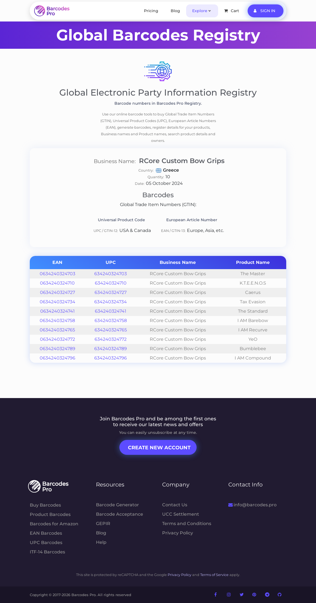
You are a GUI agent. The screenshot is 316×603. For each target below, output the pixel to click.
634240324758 (111, 320)
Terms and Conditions (186, 523)
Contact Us (174, 504)
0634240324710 (57, 283)
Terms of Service (214, 575)
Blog (175, 10)
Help (101, 542)
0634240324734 (57, 301)
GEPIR (103, 523)
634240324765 (111, 329)
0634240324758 (57, 320)
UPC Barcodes (46, 542)
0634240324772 (57, 339)
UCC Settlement (180, 514)
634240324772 (111, 339)
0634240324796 (57, 358)
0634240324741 (57, 311)
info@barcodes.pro (252, 504)
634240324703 (110, 273)
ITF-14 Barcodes (47, 552)
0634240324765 (57, 329)
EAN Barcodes (46, 533)
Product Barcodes (50, 514)
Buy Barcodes (45, 505)
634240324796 (110, 358)
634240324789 (110, 348)
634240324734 (110, 301)
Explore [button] (199, 10)
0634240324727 (57, 292)
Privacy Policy (177, 533)
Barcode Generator (117, 504)
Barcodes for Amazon (54, 523)
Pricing (151, 10)
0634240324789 (57, 348)
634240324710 (111, 283)
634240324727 (111, 292)
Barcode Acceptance (119, 514)
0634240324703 (57, 273)
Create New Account (159, 448)
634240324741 (110, 311)
